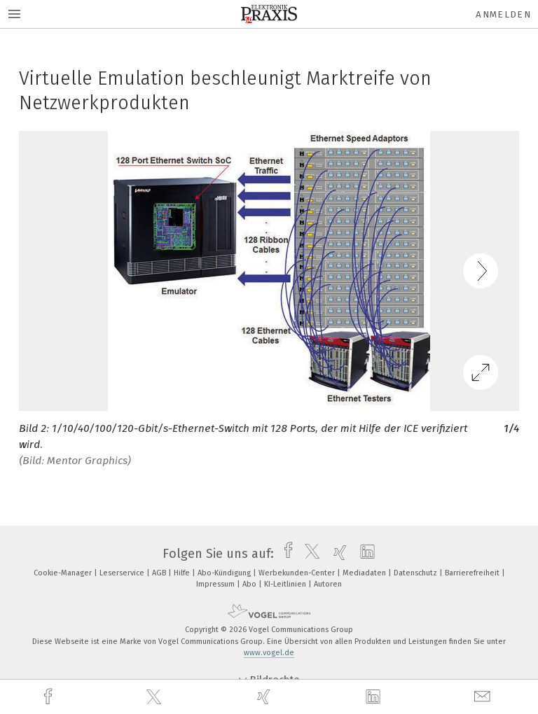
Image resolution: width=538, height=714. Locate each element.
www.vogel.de (269, 652)
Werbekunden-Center (297, 573)
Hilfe (183, 573)
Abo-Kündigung (225, 573)
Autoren (328, 584)
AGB (160, 573)
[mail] (484, 697)
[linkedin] (374, 697)
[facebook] (49, 697)
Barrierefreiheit (473, 573)
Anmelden (503, 14)
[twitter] (155, 697)
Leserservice (122, 573)
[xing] (265, 697)
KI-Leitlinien (286, 584)
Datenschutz (416, 573)
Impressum (216, 584)
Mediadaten (365, 573)
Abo (250, 584)
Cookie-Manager (64, 573)
